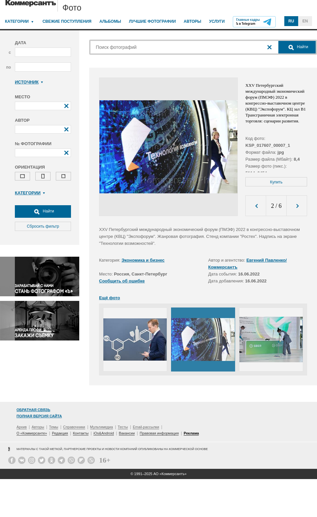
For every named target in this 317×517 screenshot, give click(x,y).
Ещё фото (109, 297)
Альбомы (110, 21)
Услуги (217, 21)
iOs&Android (103, 433)
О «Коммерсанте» (32, 433)
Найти (43, 211)
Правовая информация (159, 433)
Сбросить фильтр (43, 226)
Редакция (60, 433)
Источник (29, 82)
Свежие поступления (67, 21)
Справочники (74, 427)
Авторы (192, 21)
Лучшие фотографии (152, 21)
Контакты (81, 433)
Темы (53, 427)
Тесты (123, 427)
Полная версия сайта (39, 416)
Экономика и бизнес (143, 260)
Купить (276, 182)
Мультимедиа (101, 427)
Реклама (191, 433)
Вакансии (127, 433)
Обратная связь (33, 410)
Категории (17, 21)
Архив (22, 427)
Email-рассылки (146, 427)
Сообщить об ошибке (122, 280)
